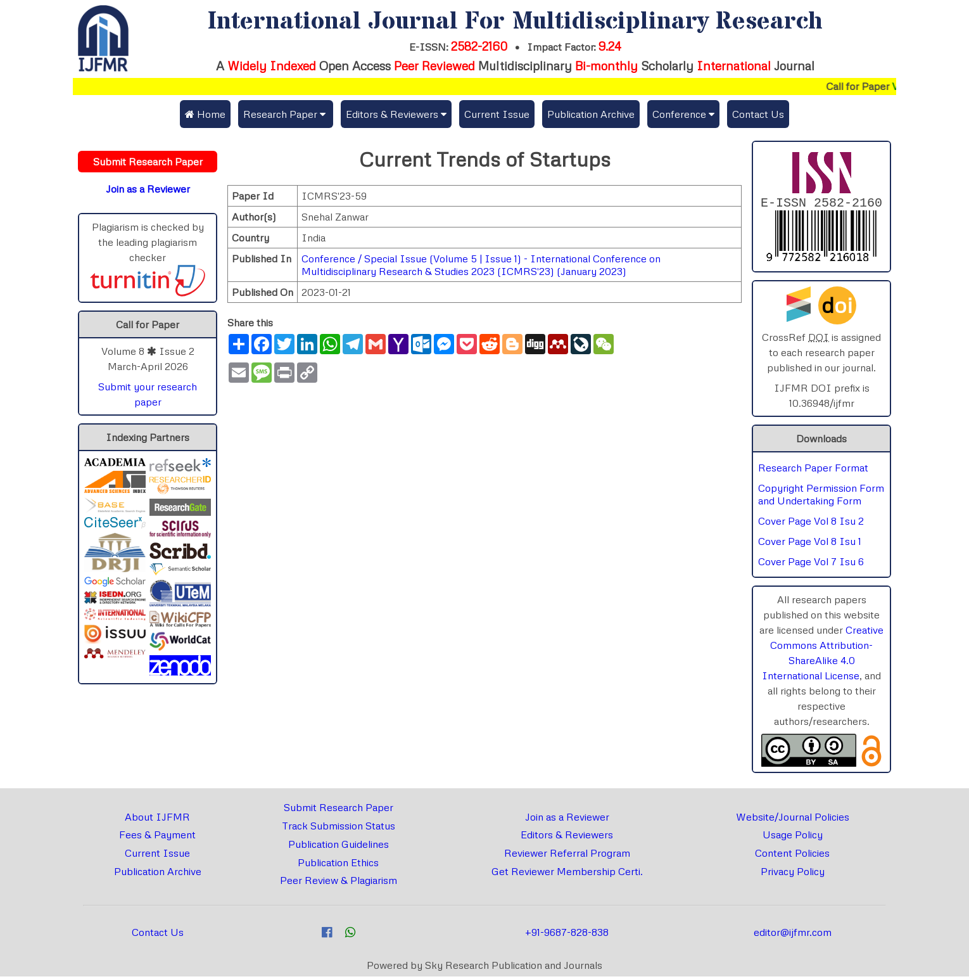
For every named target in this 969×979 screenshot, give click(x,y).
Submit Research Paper (338, 809)
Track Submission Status (338, 828)
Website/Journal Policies (792, 819)
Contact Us (758, 114)
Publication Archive (591, 114)
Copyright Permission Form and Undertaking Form (821, 496)
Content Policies (792, 855)
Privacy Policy (793, 873)
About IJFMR (157, 819)
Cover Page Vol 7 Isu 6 (811, 564)
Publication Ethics (338, 865)
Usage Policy (793, 837)
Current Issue (496, 114)
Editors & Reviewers (567, 837)
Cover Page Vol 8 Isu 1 (809, 543)
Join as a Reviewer (567, 819)
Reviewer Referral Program (567, 855)
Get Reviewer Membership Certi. (567, 873)
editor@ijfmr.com (793, 934)
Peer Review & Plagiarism (338, 882)
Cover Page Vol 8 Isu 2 (811, 523)
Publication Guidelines (338, 846)
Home (205, 114)
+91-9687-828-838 (567, 934)
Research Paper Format (813, 470)
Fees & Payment (157, 837)
